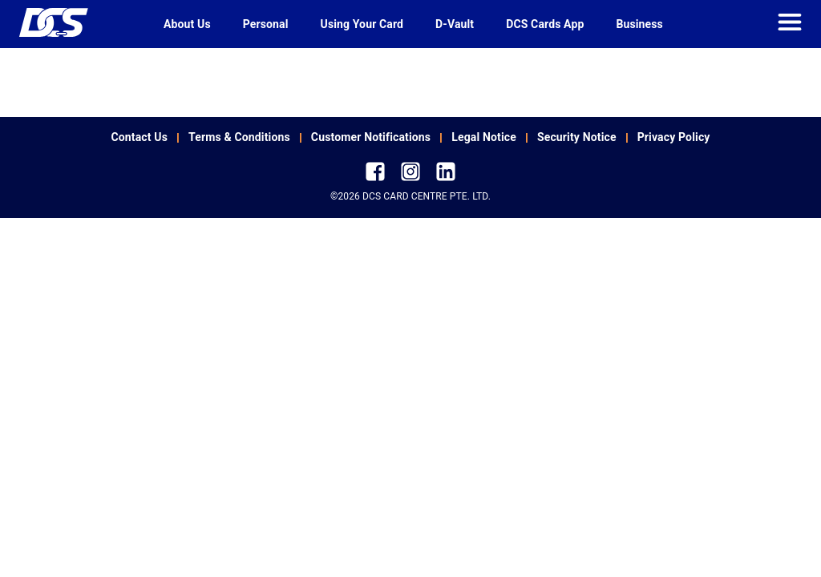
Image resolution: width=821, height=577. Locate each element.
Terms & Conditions (239, 137)
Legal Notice (483, 137)
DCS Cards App (545, 24)
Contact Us (139, 137)
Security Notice (577, 137)
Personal (266, 24)
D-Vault (454, 24)
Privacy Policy (673, 137)
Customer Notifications (371, 137)
